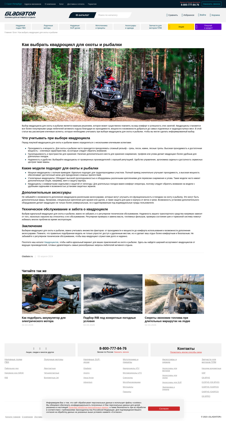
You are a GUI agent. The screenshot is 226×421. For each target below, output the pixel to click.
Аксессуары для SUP (172, 382)
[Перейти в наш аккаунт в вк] (34, 349)
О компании (50, 4)
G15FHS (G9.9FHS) (210, 382)
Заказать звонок (121, 352)
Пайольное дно (12, 368)
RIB (6, 377)
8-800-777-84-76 (190, 5)
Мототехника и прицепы (130, 360)
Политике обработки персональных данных (88, 407)
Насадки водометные (211, 368)
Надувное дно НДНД (14, 373)
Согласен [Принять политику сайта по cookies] (164, 408)
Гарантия (92, 4)
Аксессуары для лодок (169, 376)
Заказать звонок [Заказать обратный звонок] (211, 4)
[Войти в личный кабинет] (202, 15)
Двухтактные (50, 368)
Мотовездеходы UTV (132, 373)
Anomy (86, 373)
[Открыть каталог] (82, 15)
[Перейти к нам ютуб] (46, 349)
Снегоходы (128, 377)
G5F (203, 373)
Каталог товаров (12, 417)
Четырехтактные (51, 373)
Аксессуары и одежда (169, 360)
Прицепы (127, 392)
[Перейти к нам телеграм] (40, 349)
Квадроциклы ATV (131, 368)
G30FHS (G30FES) (210, 387)
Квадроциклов (51, 242)
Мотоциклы (128, 387)
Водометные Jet (51, 377)
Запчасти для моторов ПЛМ (209, 360)
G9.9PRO (206, 396)
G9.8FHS (206, 377)
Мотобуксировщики (132, 382)
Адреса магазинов (32, 4)
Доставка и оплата (75, 4)
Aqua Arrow (88, 377)
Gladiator (87, 368)
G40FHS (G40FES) (210, 392)
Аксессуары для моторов (169, 369)
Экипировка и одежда (168, 388)
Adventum (87, 382)
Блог (61, 4)
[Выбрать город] (13, 4)
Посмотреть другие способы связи (186, 352)
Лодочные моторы (53, 359)
